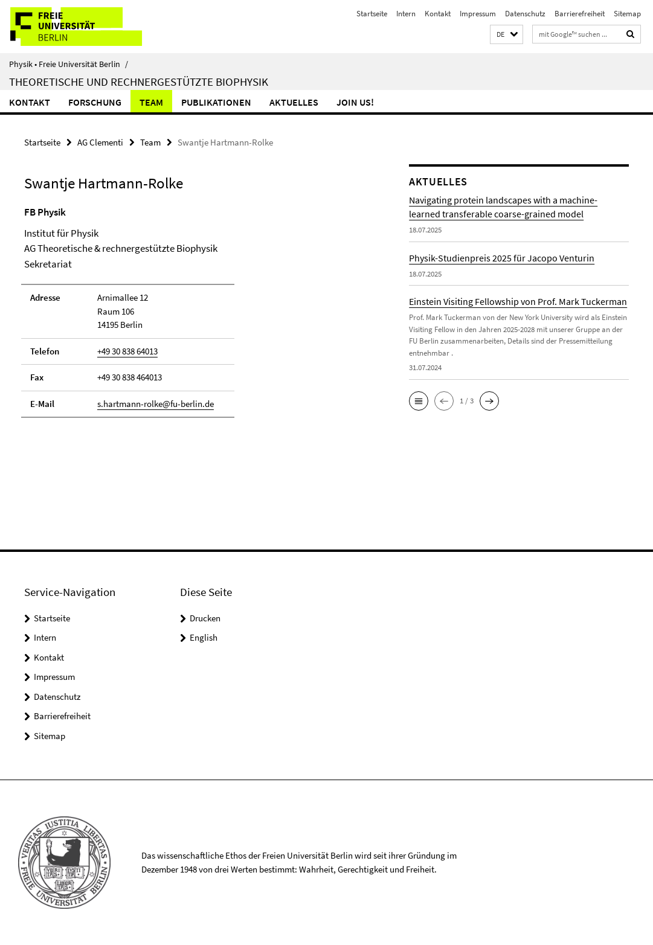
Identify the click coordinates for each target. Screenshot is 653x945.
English (203, 637)
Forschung (94, 102)
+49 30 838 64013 (127, 351)
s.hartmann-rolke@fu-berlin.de (155, 403)
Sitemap (627, 13)
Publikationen (216, 102)
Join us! (355, 102)
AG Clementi (100, 142)
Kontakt (438, 13)
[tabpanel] (196, 317)
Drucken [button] (205, 618)
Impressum (478, 13)
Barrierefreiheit (580, 13)
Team (151, 102)
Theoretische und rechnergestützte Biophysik (138, 81)
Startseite (371, 13)
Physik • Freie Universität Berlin (68, 64)
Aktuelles (293, 102)
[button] (506, 35)
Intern (406, 13)
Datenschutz (525, 13)
